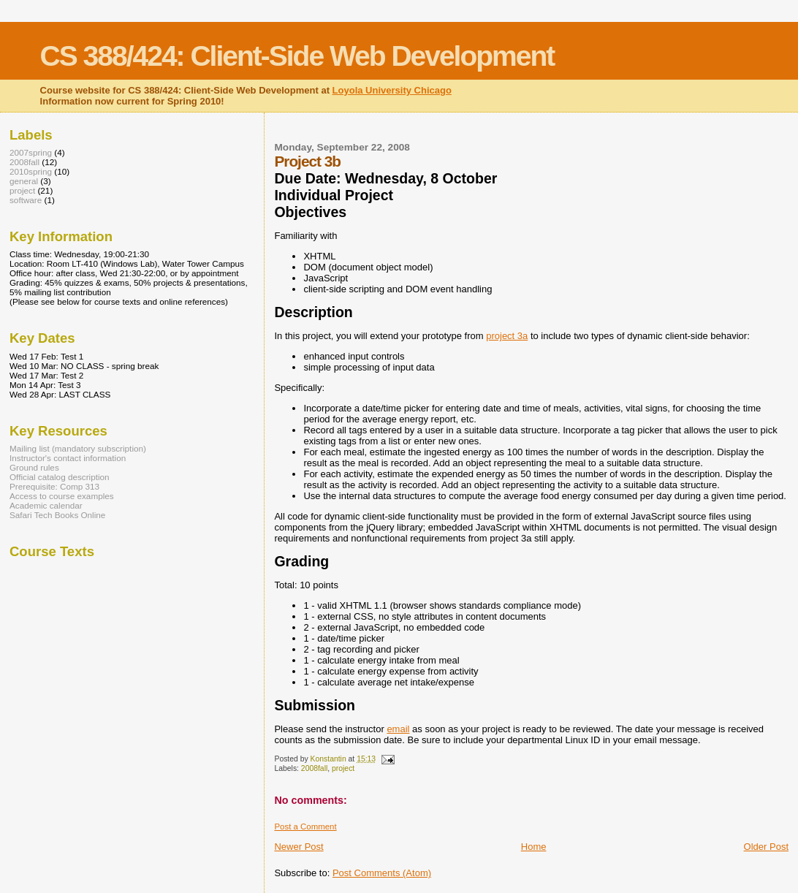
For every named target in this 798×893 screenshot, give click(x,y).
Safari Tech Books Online (57, 515)
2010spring (31, 171)
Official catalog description (60, 477)
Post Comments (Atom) (381, 872)
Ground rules (34, 467)
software (26, 200)
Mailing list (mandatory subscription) (78, 448)
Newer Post (298, 846)
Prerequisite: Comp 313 (54, 486)
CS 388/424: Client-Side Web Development (297, 56)
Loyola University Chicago (392, 90)
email (398, 728)
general (24, 181)
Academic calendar (46, 505)
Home (534, 846)
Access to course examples (62, 496)
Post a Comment (305, 826)
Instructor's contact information (68, 458)
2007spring (31, 152)
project (343, 768)
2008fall (314, 768)
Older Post (766, 846)
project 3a (507, 335)
